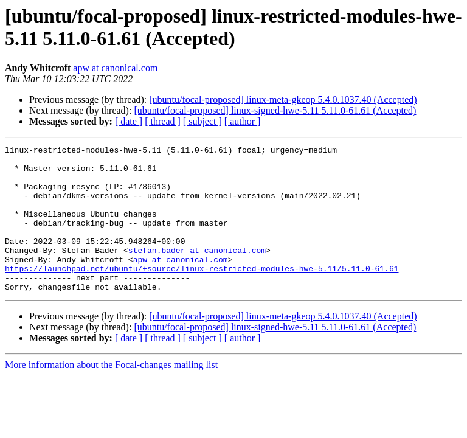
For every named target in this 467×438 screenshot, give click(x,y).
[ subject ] (202, 121)
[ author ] (242, 121)
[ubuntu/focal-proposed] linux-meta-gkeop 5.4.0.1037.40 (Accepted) (283, 99)
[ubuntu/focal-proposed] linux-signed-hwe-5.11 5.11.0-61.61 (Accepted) (275, 110)
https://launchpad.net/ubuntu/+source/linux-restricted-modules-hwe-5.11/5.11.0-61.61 (201, 293)
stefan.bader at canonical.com (197, 271)
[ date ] (128, 121)
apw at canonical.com (115, 68)
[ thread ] (163, 121)
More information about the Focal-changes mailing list (111, 394)
